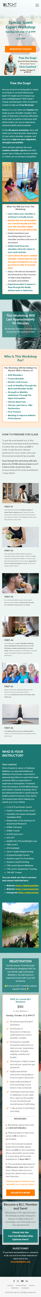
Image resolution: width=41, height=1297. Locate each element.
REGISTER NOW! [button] (20, 1192)
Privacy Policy (21, 1285)
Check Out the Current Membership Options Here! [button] (20, 1236)
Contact (10, 1285)
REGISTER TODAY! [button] (20, 49)
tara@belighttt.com (20, 1262)
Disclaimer (25, 1288)
